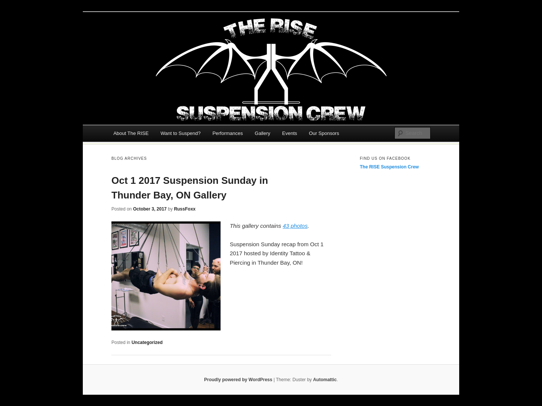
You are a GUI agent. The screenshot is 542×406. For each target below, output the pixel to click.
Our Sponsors (324, 133)
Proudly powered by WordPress (238, 379)
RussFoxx (184, 209)
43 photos (295, 226)
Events (289, 133)
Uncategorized (147, 342)
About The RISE (131, 133)
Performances (227, 133)
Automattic (325, 379)
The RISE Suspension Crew (389, 167)
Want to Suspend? (180, 133)
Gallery (262, 133)
